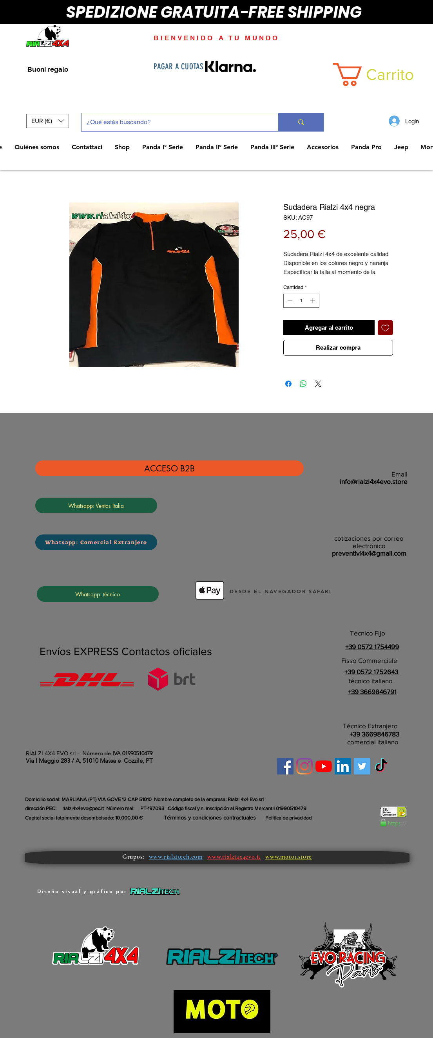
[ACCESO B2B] (169, 468)
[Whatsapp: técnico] (98, 594)
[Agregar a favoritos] (385, 328)
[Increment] (313, 300)
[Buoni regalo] (48, 70)
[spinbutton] (301, 300)
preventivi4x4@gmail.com (369, 553)
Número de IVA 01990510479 (117, 753)
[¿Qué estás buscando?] (174, 122)
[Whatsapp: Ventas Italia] (96, 505)
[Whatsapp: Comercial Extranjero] (96, 542)
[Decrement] (289, 300)
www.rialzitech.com (176, 857)
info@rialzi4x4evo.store (374, 481)
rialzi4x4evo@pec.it (83, 808)
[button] (47, 121)
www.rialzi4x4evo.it (234, 857)
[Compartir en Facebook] (288, 383)
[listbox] (47, 121)
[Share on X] (318, 383)
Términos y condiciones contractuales (210, 817)
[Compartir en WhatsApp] (303, 383)
